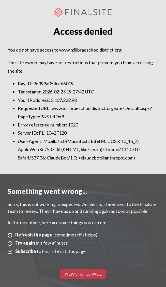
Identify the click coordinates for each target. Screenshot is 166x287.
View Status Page (83, 274)
